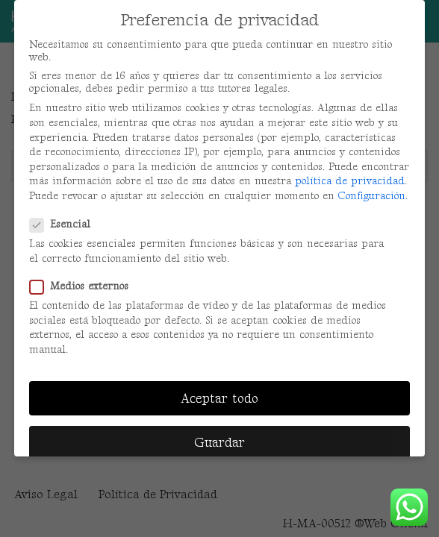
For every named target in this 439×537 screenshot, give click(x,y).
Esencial (64, 224)
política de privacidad (350, 181)
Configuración (371, 195)
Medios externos (83, 286)
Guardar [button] (219, 442)
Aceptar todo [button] (219, 398)
